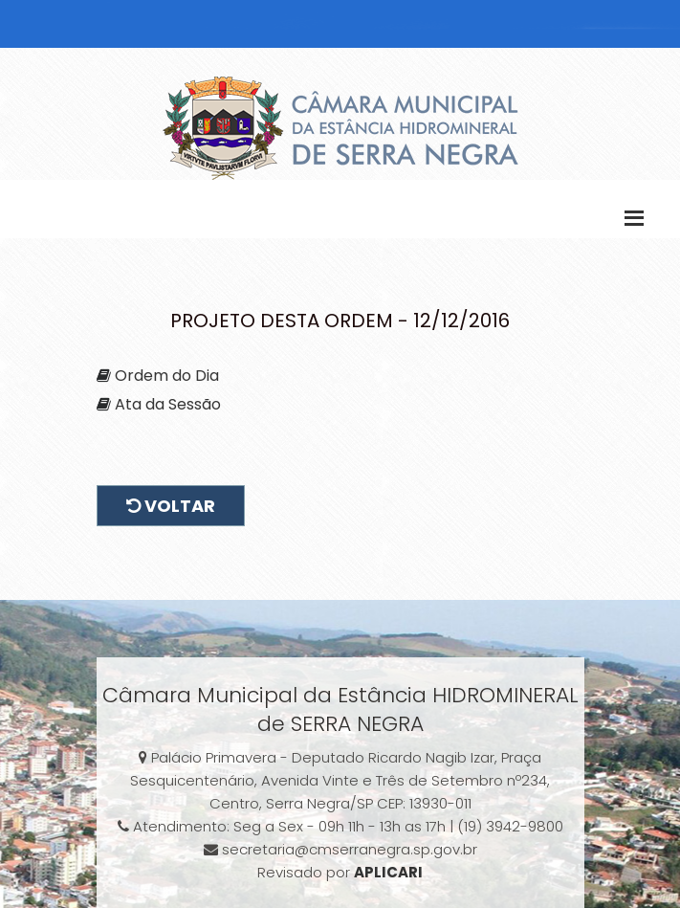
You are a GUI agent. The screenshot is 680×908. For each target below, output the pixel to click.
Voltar (170, 506)
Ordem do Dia (167, 376)
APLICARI (388, 872)
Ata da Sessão (168, 404)
